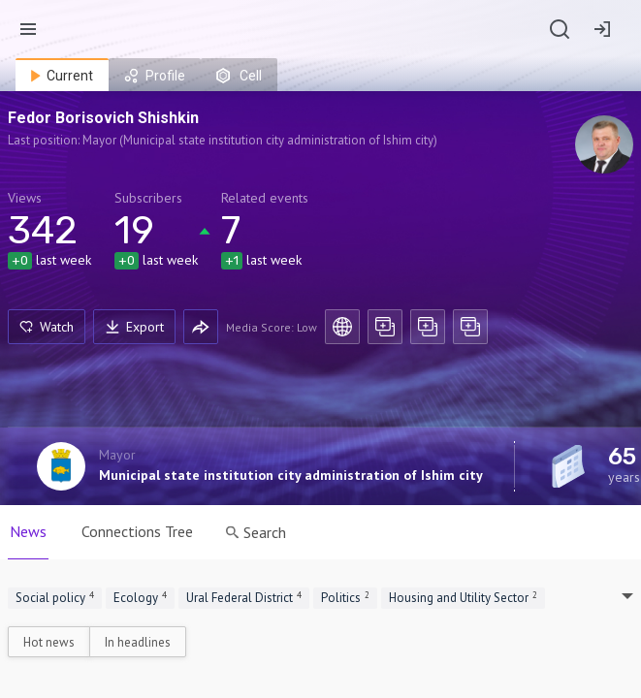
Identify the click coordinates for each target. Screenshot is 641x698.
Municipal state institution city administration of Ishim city (291, 475)
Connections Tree (137, 531)
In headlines (138, 642)
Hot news (49, 642)
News (28, 531)
